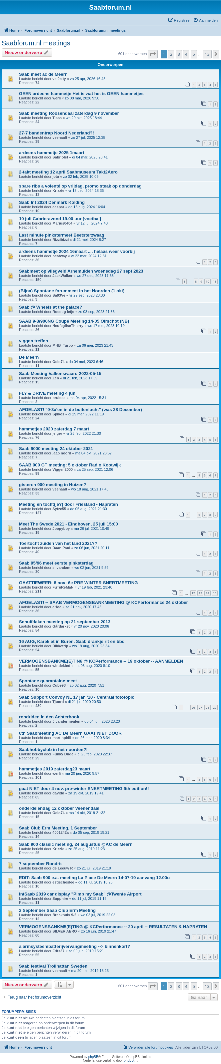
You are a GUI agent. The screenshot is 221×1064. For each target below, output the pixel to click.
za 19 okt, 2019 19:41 (86, 793)
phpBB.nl (130, 1060)
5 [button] (194, 54)
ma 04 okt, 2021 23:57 (93, 453)
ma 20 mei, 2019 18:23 (90, 971)
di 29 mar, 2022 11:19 (86, 414)
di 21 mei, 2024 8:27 (89, 240)
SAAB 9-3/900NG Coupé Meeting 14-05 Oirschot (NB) (74, 321)
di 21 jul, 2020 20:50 (84, 702)
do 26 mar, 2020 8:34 (92, 738)
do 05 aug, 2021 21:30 (88, 509)
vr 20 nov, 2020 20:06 (91, 626)
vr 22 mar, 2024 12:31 (89, 256)
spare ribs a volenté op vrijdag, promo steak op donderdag (80, 186)
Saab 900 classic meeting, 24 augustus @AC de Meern (75, 844)
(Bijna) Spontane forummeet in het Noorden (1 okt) (72, 290)
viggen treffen (33, 340)
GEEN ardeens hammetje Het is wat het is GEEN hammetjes (81, 93)
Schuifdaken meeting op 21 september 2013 (64, 621)
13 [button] (207, 54)
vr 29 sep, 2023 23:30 (87, 295)
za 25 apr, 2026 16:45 (87, 79)
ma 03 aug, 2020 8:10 (92, 666)
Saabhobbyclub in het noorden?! (53, 749)
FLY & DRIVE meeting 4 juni (48, 393)
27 (200, 707)
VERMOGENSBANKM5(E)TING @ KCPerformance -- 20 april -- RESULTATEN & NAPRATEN (113, 926)
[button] (153, 54)
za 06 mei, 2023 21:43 (95, 345)
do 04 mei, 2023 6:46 (86, 362)
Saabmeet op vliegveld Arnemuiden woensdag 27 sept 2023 (81, 271)
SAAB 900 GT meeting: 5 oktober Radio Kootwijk (70, 464)
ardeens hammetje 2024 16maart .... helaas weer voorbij (77, 251)
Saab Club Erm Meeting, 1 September (58, 827)
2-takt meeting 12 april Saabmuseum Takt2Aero (68, 171)
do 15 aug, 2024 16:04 (86, 207)
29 (214, 707)
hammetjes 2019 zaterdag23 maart (54, 768)
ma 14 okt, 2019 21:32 (87, 813)
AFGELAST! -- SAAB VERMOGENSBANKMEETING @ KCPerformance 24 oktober (103, 602)
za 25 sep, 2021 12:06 (95, 469)
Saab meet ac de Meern (43, 74)
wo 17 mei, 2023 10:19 (105, 326)
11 (214, 281)
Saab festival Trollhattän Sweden (53, 966)
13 (200, 593)
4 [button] (186, 54)
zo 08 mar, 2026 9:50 (82, 98)
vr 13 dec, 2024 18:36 (86, 191)
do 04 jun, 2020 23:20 (102, 721)
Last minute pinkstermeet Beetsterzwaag (61, 235)
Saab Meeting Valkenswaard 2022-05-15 (60, 373)
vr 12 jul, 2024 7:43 (92, 223)
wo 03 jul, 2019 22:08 (98, 915)
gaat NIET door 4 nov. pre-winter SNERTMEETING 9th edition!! (84, 788)
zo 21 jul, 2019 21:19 (94, 868)
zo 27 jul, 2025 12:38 (88, 137)
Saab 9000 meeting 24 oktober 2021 (56, 448)
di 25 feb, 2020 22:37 (94, 754)
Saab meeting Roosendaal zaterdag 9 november (69, 113)
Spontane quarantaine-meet (48, 680)
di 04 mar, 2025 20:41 (90, 157)
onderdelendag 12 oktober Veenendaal (59, 808)
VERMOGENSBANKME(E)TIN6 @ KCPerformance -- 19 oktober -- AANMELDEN (101, 661)
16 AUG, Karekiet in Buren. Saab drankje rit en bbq (72, 641)
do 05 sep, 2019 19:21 (91, 832)
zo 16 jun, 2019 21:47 (98, 931)
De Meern (29, 357)
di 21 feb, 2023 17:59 (80, 378)
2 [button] (171, 54)
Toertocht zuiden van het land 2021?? (58, 543)
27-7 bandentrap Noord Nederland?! (56, 132)
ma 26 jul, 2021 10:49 (91, 528)
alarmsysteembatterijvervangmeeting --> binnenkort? (74, 946)
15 (214, 593)
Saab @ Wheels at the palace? (50, 307)
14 (207, 593)
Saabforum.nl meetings (36, 43)
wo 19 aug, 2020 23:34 (91, 646)
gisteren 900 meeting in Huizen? (52, 484)
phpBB (93, 1057)
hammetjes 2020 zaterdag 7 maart (54, 428)
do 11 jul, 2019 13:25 (95, 882)
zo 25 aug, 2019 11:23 (86, 849)
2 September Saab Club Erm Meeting (57, 910)
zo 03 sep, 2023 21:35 (96, 312)
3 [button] (179, 54)
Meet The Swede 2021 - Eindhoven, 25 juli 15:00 (68, 523)
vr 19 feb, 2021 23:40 (95, 587)
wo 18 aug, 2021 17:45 (90, 489)
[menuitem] (205, 20)
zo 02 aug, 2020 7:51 (87, 685)
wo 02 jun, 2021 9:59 (91, 568)
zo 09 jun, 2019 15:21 (86, 951)
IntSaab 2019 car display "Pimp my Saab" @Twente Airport (80, 894)
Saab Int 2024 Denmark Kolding (52, 202)
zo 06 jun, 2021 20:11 (92, 548)
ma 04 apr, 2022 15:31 (88, 398)
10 (207, 281)
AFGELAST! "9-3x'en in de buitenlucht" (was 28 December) (80, 409)
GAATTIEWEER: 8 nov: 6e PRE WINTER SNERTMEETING (78, 582)
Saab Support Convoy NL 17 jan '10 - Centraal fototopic (76, 697)
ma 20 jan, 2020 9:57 (82, 773)
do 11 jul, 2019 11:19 (89, 899)
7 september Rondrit (40, 863)
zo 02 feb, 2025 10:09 (80, 176)
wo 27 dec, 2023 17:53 (95, 276)
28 (207, 707)
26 (193, 707)
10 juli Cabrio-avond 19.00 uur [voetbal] (60, 218)
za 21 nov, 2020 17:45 (83, 607)
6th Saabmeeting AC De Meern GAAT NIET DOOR (70, 733)
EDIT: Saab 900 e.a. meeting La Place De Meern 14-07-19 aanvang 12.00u (94, 877)
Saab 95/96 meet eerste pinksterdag (56, 563)
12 (193, 593)
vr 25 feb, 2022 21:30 (83, 433)
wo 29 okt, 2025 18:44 (84, 118)
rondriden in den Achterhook (49, 716)
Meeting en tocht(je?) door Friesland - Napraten (68, 504)
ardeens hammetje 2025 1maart (51, 152)
